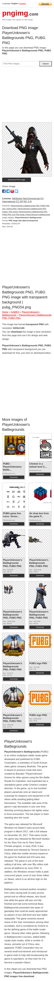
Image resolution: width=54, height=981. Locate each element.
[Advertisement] (27, 95)
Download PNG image (16, 180)
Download (13, 477)
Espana (23, 3)
